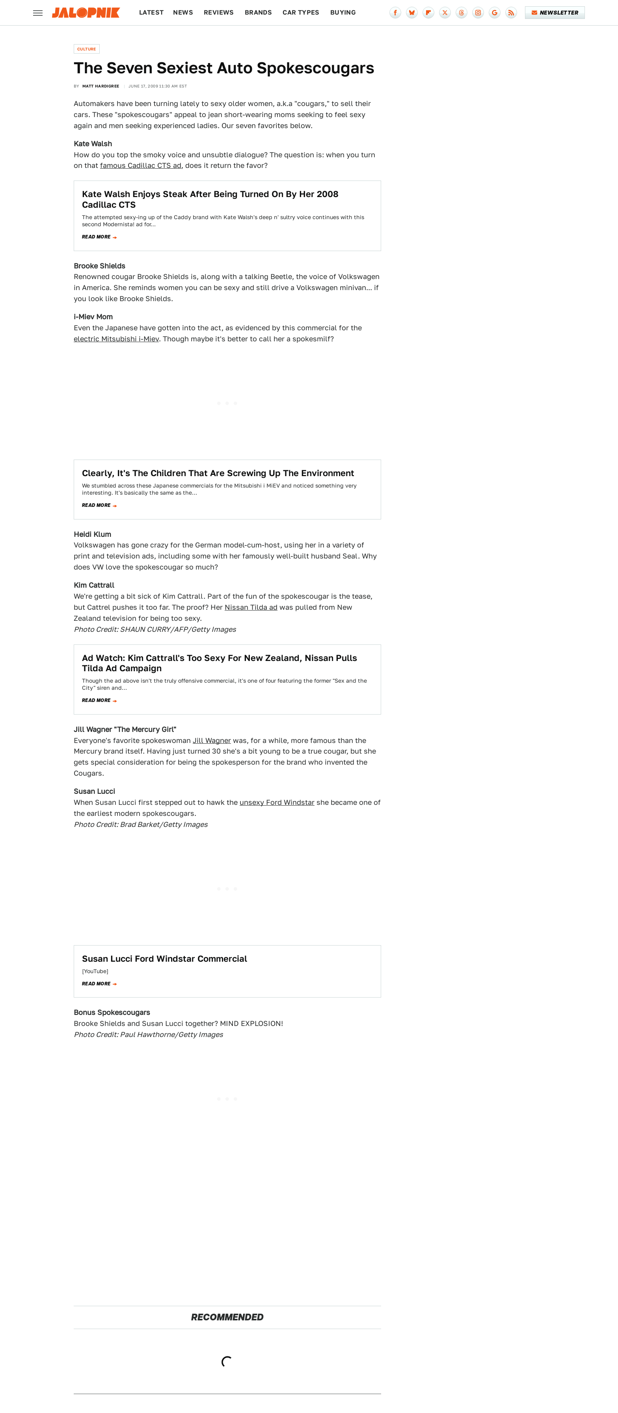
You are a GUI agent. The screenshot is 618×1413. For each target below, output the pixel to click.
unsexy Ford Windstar (277, 802)
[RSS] (511, 13)
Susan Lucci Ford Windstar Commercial (164, 958)
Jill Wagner (212, 740)
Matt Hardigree (100, 86)
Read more (96, 236)
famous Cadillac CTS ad (140, 165)
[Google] (495, 13)
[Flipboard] (428, 13)
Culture (86, 49)
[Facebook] (395, 13)
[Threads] (461, 13)
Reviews (219, 12)
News (183, 12)
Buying (343, 12)
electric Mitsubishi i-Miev (116, 339)
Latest (151, 12)
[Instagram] (478, 13)
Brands (258, 12)
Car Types (301, 12)
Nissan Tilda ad (251, 607)
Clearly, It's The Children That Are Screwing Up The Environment (218, 473)
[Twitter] (445, 13)
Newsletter (555, 13)
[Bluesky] (412, 13)
